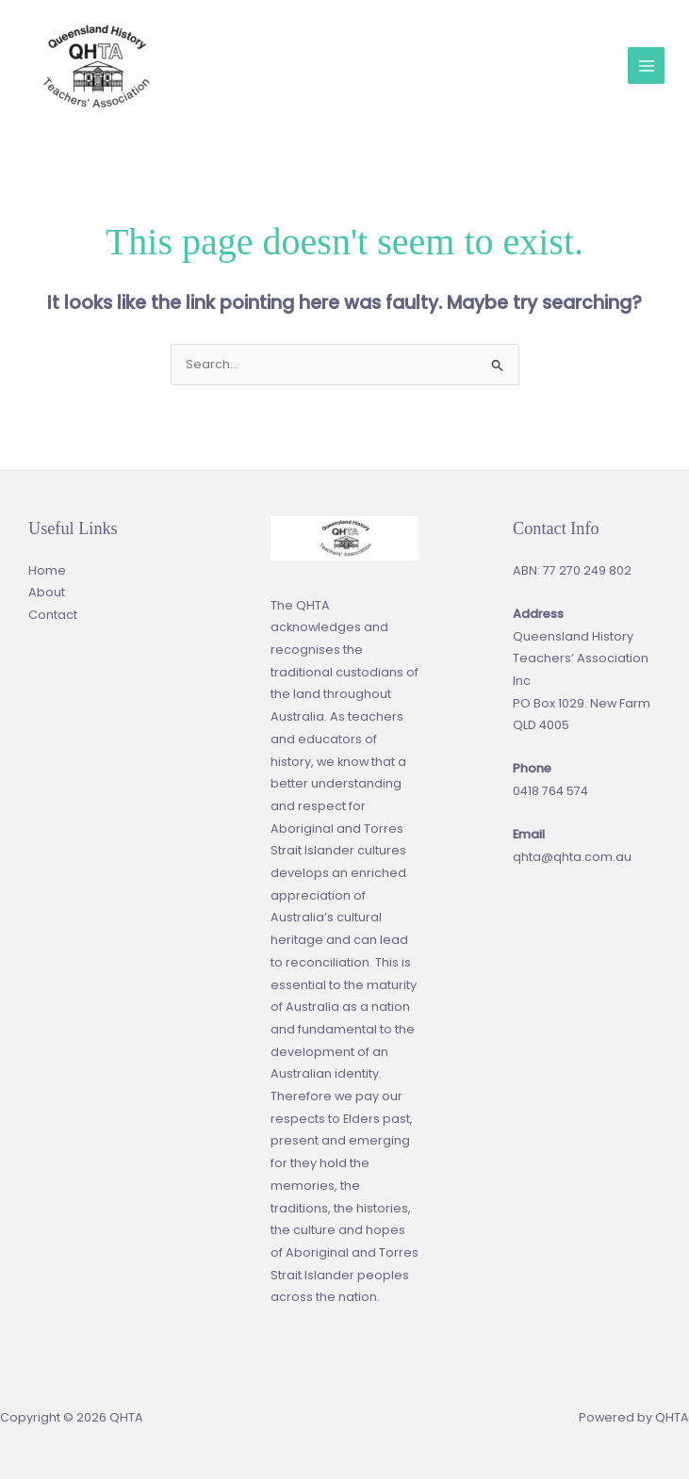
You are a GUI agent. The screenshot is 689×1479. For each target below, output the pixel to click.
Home (47, 570)
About (46, 592)
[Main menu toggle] (646, 65)
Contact (52, 615)
